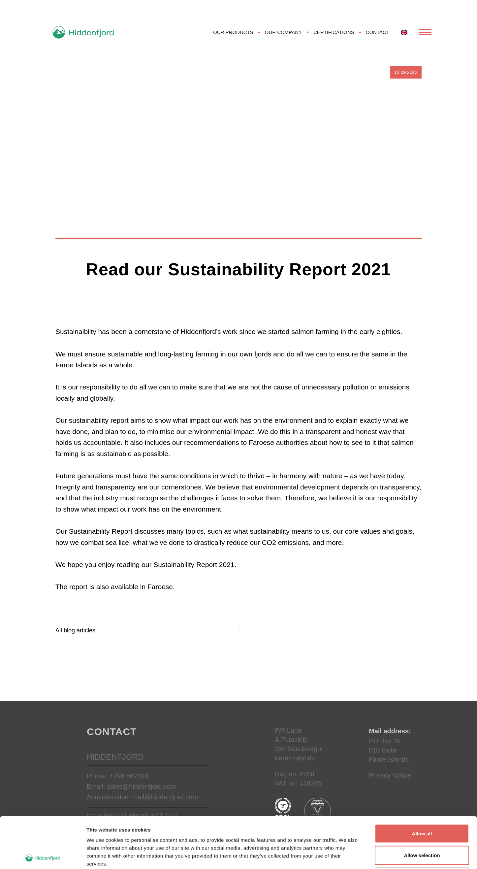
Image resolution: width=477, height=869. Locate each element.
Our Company (283, 32)
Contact (377, 32)
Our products (233, 32)
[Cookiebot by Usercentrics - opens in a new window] (43, 856)
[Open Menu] (425, 32)
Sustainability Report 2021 (193, 564)
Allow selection (422, 804)
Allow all (422, 782)
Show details (346, 856)
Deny (422, 825)
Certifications (333, 32)
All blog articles (75, 630)
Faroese (160, 586)
